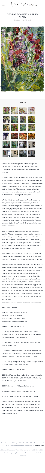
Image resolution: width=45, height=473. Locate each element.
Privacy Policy (39, 445)
